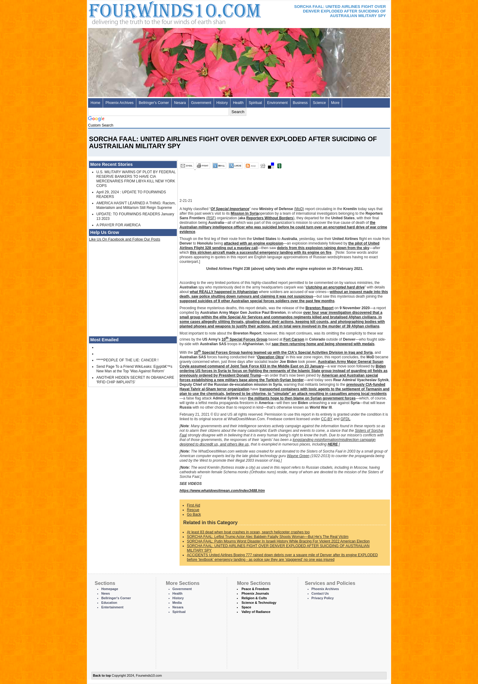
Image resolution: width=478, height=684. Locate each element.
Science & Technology (258, 602)
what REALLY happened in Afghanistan (224, 292)
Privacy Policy (323, 598)
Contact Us (320, 593)
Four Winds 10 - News (149, 12)
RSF (211, 218)
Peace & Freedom (255, 589)
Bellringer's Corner (154, 103)
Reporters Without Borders (269, 218)
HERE (333, 444)
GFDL (345, 419)
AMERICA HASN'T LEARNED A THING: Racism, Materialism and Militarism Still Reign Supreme (136, 205)
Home (95, 103)
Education (109, 602)
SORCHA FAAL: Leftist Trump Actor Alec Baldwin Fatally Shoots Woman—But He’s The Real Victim (267, 537)
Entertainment (112, 607)
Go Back (194, 514)
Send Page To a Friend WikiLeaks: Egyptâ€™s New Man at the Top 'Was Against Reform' (134, 368)
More (335, 103)
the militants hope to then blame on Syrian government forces (301, 398)
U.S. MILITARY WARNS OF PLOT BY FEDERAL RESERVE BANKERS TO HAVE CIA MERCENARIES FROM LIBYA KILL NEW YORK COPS (136, 179)
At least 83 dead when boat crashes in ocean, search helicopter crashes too (248, 532)
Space (246, 607)
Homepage (109, 589)
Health (238, 103)
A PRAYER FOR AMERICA (118, 225)
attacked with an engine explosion (253, 243)
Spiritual (255, 103)
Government (201, 103)
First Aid (193, 505)
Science (319, 103)
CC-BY (326, 419)
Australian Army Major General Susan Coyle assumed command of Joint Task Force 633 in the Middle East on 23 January (281, 364)
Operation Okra (270, 357)
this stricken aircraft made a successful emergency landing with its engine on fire (260, 252)
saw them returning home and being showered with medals (323, 344)
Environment (277, 103)
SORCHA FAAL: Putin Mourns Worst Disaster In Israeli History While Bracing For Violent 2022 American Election (278, 541)
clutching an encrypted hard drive (335, 287)
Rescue (193, 510)
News (105, 593)
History (222, 103)
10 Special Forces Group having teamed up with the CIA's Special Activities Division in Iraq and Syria (283, 352)
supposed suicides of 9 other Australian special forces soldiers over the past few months (257, 301)
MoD (299, 209)
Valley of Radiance (255, 612)
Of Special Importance (230, 209)
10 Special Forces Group (244, 339)
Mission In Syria (245, 213)
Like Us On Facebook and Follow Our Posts (124, 239)
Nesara (180, 103)
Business (300, 103)
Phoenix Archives (119, 103)
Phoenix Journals (255, 593)
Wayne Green (298, 456)
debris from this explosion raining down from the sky (323, 248)
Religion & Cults (254, 598)
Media (177, 602)
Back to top (102, 675)
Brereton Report (319, 308)
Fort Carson (294, 339)
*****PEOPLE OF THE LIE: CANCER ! (127, 360)
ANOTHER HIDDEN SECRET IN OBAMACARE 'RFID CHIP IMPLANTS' (135, 379)
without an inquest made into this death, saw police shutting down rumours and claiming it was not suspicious (284, 294)
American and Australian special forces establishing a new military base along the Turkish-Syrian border (279, 377)
